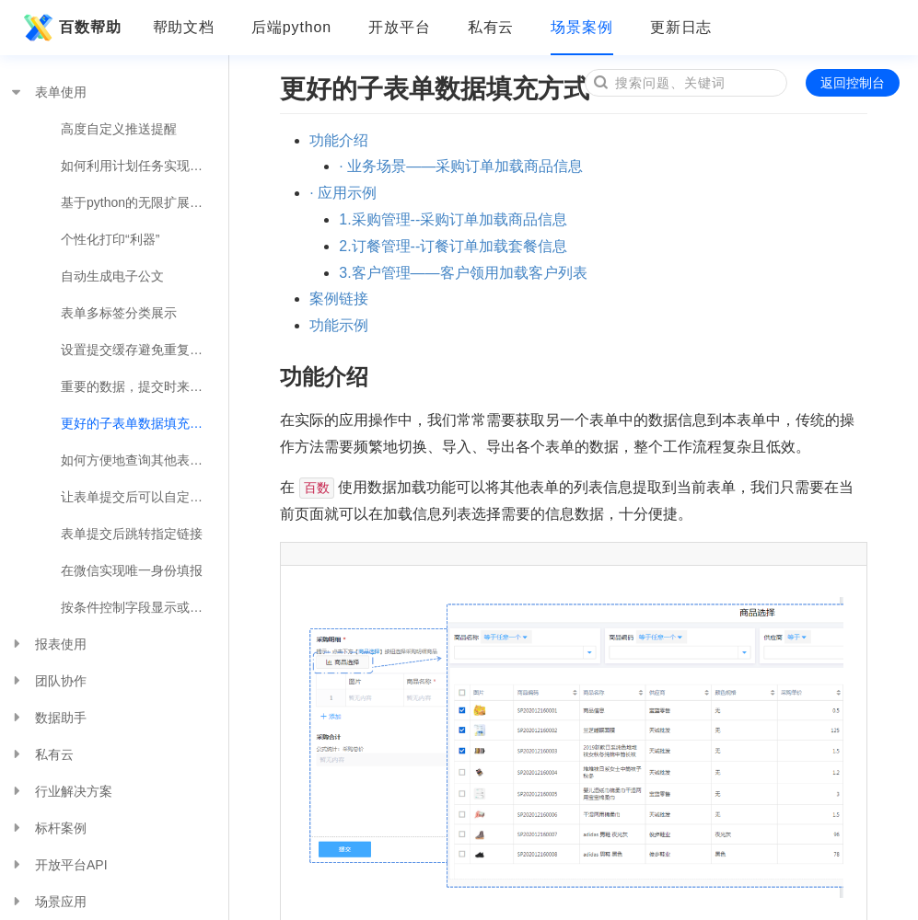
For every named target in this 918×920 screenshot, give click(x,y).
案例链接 (338, 298)
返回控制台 (852, 82)
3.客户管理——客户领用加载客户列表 (463, 273)
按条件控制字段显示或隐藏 (138, 607)
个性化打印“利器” (110, 239)
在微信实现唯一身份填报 (132, 570)
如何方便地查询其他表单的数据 (144, 460)
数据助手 (48, 717)
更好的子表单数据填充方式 (138, 423)
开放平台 (399, 27)
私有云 (491, 27)
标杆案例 (48, 828)
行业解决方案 (60, 791)
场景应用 (48, 901)
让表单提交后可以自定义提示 (144, 496)
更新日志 (681, 27)
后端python (291, 27)
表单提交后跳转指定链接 (132, 533)
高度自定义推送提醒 (119, 128)
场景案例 (582, 27)
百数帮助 (70, 27)
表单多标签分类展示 (119, 312)
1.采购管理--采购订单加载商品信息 (453, 219)
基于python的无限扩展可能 (138, 202)
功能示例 (338, 325)
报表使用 (48, 644)
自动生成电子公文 (112, 276)
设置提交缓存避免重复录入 (138, 349)
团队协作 (48, 680)
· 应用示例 (343, 193)
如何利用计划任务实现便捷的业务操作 (144, 165)
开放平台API (58, 864)
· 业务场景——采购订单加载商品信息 (461, 166)
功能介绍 (338, 140)
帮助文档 (184, 27)
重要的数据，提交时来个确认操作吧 (144, 386)
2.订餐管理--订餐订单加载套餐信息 (453, 246)
